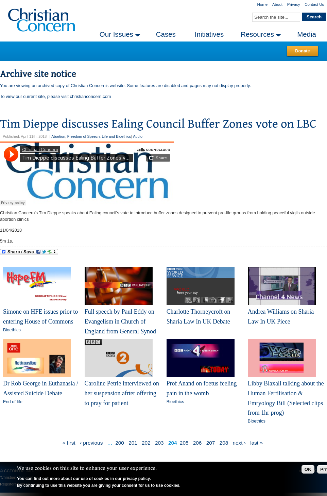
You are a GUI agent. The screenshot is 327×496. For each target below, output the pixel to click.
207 (210, 443)
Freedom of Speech (83, 136)
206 (197, 443)
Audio (137, 136)
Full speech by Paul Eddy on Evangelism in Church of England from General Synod (120, 321)
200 (119, 443)
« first (69, 443)
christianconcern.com (90, 96)
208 (224, 443)
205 (184, 443)
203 (159, 443)
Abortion (58, 136)
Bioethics (12, 329)
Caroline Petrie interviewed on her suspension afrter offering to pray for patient (122, 393)
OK (308, 469)
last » (256, 443)
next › (239, 443)
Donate (302, 50)
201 (132, 443)
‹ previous (91, 443)
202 (146, 443)
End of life (12, 401)
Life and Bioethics (116, 136)
